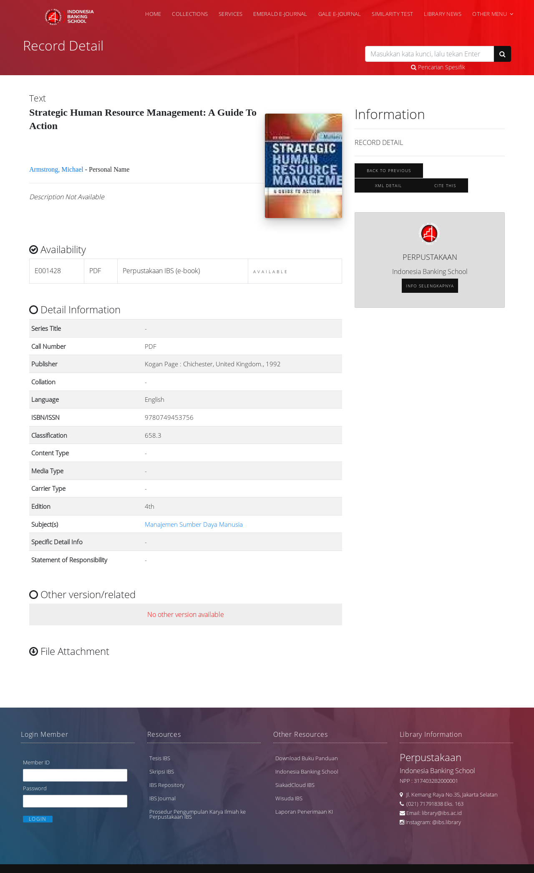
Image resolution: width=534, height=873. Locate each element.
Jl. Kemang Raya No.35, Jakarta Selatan (450, 797)
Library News (442, 13)
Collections (190, 13)
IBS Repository (166, 788)
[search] (429, 54)
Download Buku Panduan (306, 761)
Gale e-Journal (339, 13)
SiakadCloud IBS (295, 788)
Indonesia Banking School (306, 774)
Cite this (445, 191)
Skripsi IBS (161, 774)
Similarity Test (392, 13)
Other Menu (489, 13)
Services (230, 13)
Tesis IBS (159, 761)
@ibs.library (446, 825)
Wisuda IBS (288, 801)
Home (153, 13)
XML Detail (388, 191)
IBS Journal (162, 801)
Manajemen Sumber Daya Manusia (194, 536)
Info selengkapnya (430, 292)
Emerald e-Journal (280, 13)
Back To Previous (389, 176)
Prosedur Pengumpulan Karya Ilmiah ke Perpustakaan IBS (197, 817)
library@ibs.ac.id (442, 816)
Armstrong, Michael (56, 181)
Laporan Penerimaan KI (304, 814)
